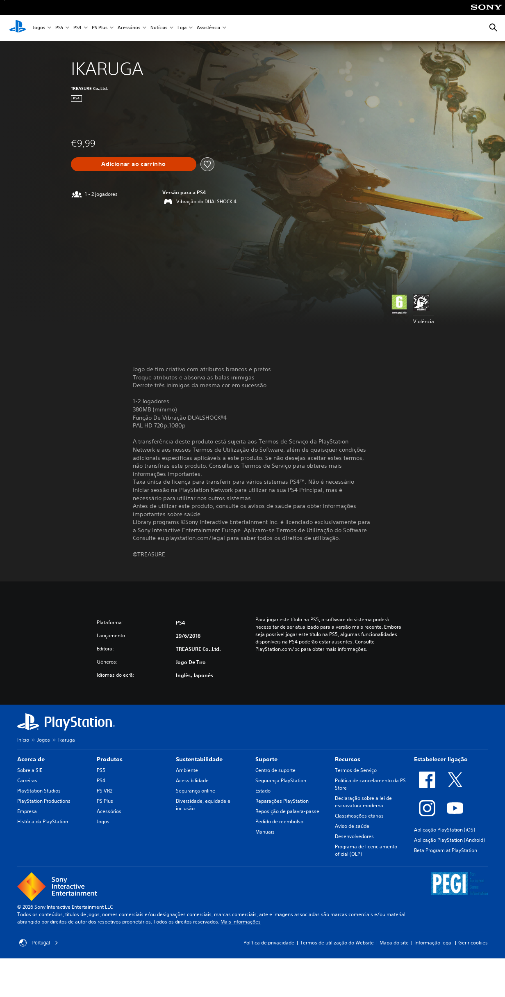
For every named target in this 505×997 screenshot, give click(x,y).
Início (23, 739)
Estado (263, 790)
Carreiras (27, 780)
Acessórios (129, 28)
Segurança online (195, 790)
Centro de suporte (275, 770)
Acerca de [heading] (31, 759)
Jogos (39, 28)
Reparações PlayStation (282, 800)
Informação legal (433, 942)
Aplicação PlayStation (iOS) (444, 829)
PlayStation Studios (39, 790)
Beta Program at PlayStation (445, 850)
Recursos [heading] (347, 759)
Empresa (27, 811)
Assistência (208, 28)
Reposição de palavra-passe (287, 811)
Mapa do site (394, 942)
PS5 (59, 28)
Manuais (265, 831)
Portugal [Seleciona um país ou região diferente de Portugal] (38, 943)
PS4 (77, 28)
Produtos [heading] (110, 759)
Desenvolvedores (354, 836)
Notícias (158, 28)
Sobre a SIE (29, 770)
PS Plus (99, 28)
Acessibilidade (192, 780)
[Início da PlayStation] (17, 28)
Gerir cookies (473, 942)
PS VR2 (104, 790)
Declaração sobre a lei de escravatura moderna (363, 802)
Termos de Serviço (356, 770)
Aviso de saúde (352, 825)
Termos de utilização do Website (337, 942)
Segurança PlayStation (280, 780)
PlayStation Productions (44, 800)
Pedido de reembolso (279, 821)
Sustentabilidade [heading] (199, 759)
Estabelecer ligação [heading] (441, 759)
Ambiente (187, 770)
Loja (182, 28)
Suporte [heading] (266, 759)
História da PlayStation (42, 821)
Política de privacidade (268, 942)
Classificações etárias (359, 815)
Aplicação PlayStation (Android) (449, 839)
